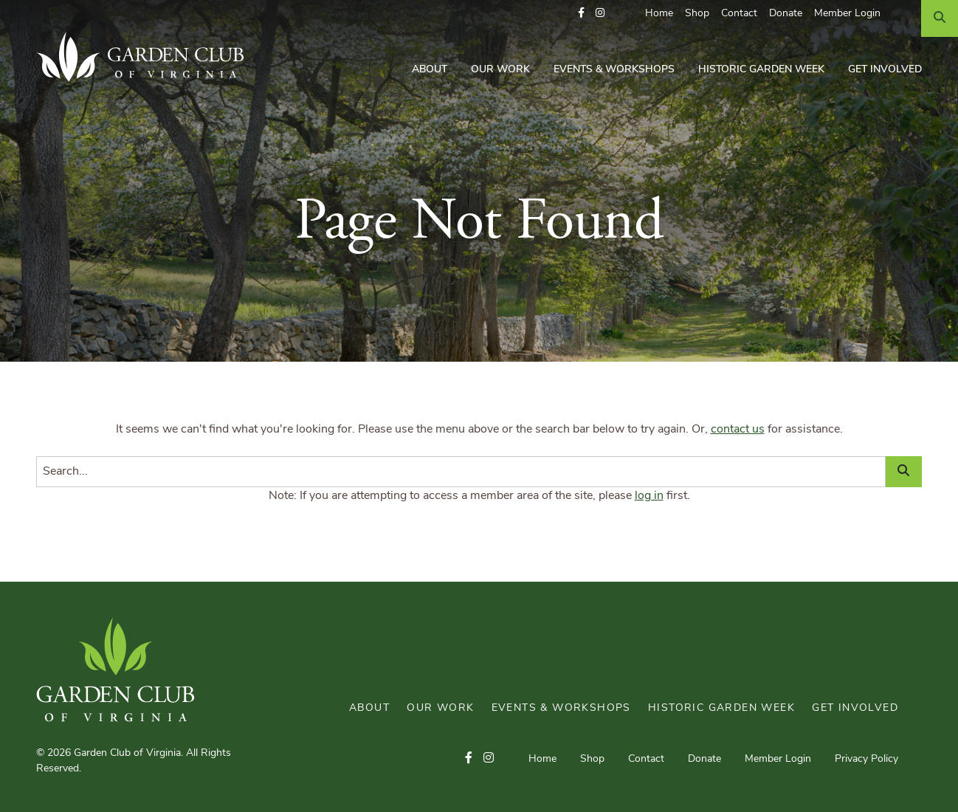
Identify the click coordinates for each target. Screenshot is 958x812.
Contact (739, 13)
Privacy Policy (866, 759)
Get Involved (885, 69)
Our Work (500, 69)
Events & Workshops (614, 69)
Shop (697, 13)
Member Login (847, 13)
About (429, 69)
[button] (581, 13)
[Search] (939, 18)
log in (649, 496)
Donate (785, 13)
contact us (738, 430)
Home (659, 13)
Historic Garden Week (761, 69)
